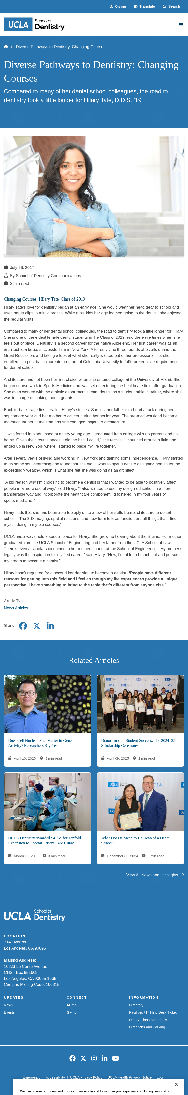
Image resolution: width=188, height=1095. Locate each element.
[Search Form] (171, 6)
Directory (136, 1005)
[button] (144, 6)
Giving (72, 1012)
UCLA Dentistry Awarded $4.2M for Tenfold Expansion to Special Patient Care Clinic (44, 840)
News (8, 1005)
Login (161, 1077)
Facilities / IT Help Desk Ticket (153, 1012)
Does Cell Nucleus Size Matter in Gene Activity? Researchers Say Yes (40, 743)
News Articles (16, 608)
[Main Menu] (181, 25)
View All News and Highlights (155, 875)
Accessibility (55, 1077)
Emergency (31, 1077)
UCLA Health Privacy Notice (129, 1077)
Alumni (72, 1005)
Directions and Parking (147, 1027)
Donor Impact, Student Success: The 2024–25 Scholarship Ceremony (138, 743)
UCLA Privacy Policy (86, 1077)
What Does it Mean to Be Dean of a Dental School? (136, 840)
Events (9, 1012)
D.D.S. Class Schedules (148, 1020)
